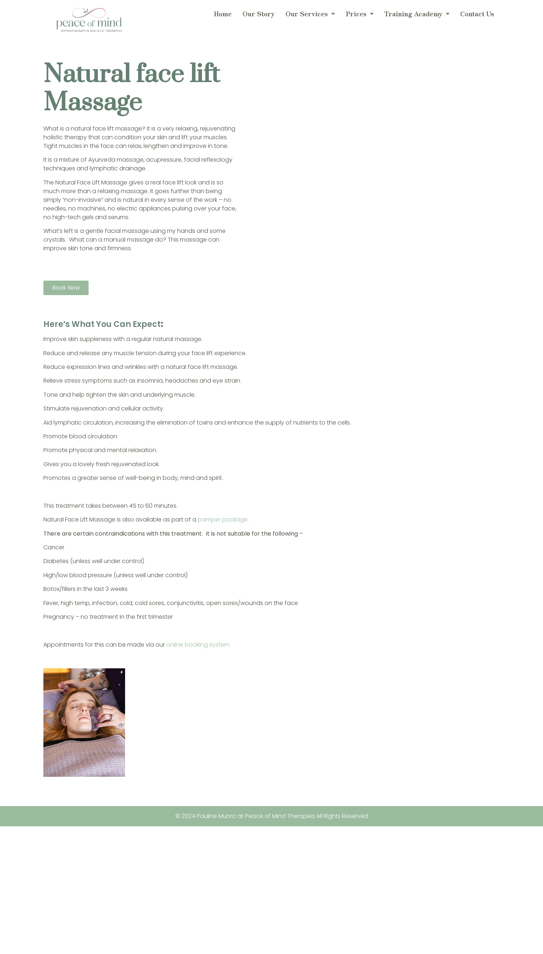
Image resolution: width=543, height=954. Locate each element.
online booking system (198, 644)
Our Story (259, 13)
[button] (310, 13)
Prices (359, 13)
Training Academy (416, 13)
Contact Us (477, 13)
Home (223, 13)
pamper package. (223, 519)
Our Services (310, 13)
